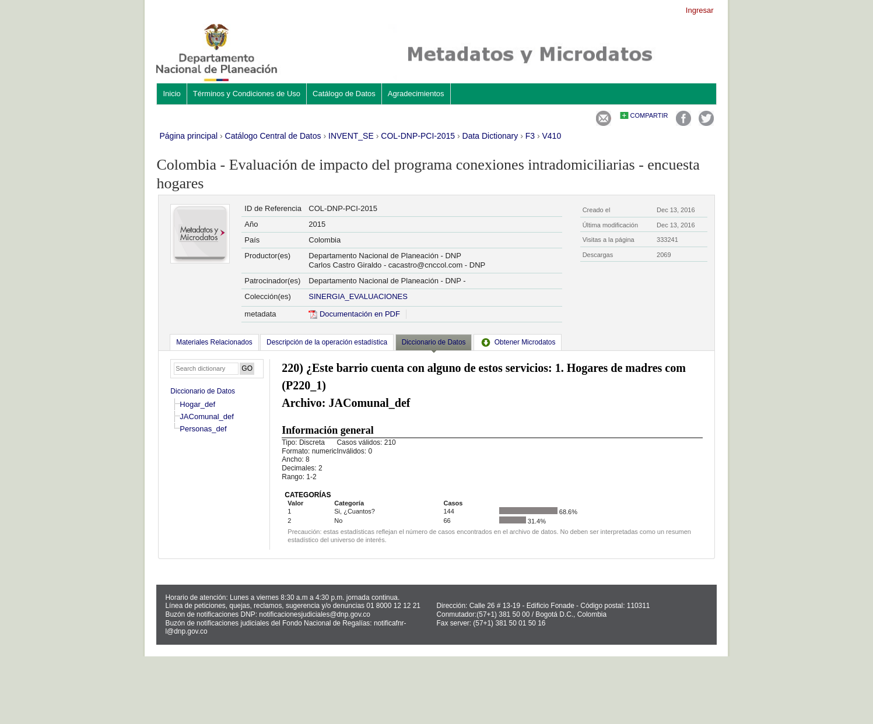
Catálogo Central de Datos (273, 135)
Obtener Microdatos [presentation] (518, 342)
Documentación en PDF (354, 314)
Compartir (649, 115)
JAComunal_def (207, 416)
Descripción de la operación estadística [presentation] (327, 342)
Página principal (188, 135)
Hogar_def (197, 404)
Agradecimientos (416, 93)
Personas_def (203, 428)
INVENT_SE (351, 135)
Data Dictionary (490, 135)
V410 (552, 135)
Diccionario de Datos (202, 391)
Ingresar (700, 10)
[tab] (214, 342)
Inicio (171, 93)
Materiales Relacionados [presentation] (214, 342)
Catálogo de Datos (344, 93)
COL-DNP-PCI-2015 (418, 135)
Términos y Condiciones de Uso (246, 93)
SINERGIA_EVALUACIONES (358, 296)
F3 (530, 135)
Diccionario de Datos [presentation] (434, 342)
